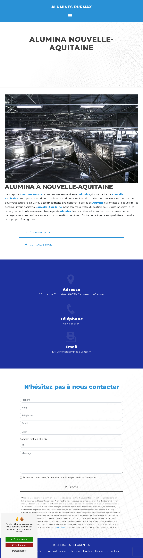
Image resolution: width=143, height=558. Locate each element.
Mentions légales (81, 551)
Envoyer (74, 482)
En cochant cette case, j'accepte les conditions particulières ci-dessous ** (61, 473)
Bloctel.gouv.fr (60, 523)
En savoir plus (36, 232)
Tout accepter (19, 539)
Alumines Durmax (71, 7)
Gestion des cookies (107, 551)
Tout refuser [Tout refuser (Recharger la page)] (19, 545)
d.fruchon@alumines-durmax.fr (71, 347)
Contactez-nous (37, 244)
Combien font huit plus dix (33, 435)
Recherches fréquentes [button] (71, 544)
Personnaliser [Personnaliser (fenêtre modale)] (19, 551)
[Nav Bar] (70, 15)
